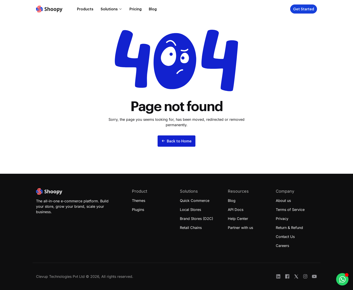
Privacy (282, 218)
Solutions (109, 9)
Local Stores (190, 209)
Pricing (135, 9)
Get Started (303, 9)
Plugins (138, 209)
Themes (138, 200)
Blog (153, 9)
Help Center (238, 218)
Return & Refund (289, 227)
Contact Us (285, 236)
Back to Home (176, 141)
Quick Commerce (194, 200)
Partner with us (240, 227)
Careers (282, 245)
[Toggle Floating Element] (342, 279)
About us (283, 200)
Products (85, 9)
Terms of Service (290, 209)
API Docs (235, 209)
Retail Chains (191, 227)
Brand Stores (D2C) (196, 218)
